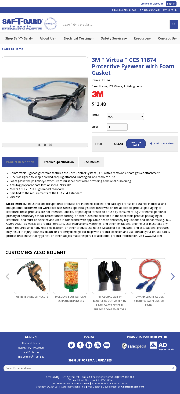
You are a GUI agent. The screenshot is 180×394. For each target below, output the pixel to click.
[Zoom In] (39, 148)
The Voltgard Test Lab (31, 361)
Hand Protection (31, 356)
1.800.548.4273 (62, 386)
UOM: (95, 119)
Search (31, 341)
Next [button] (172, 280)
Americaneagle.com (132, 389)
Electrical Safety (31, 347)
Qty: (95, 130)
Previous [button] (7, 280)
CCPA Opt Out (126, 379)
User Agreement (70, 379)
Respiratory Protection (31, 351)
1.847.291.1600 (81, 386)
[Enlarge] (50, 148)
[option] (31, 292)
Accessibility (52, 379)
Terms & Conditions (91, 379)
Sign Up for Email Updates (90, 365)
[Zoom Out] (45, 148)
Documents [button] (91, 165)
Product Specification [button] (59, 165)
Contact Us (110, 379)
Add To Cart (132, 147)
